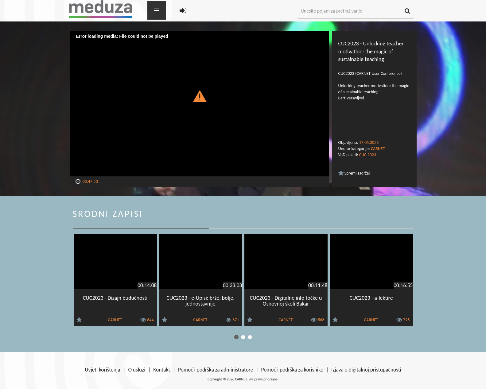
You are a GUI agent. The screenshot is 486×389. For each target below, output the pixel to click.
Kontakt (161, 369)
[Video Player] (199, 103)
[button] (199, 96)
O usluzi (137, 369)
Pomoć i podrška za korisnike (292, 369)
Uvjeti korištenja (102, 369)
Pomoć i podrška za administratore (215, 369)
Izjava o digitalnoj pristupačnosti (366, 369)
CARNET (378, 148)
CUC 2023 (367, 154)
